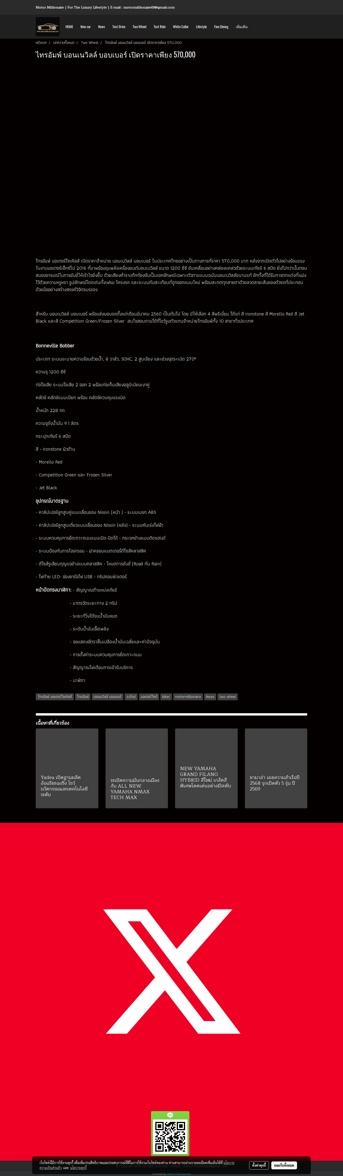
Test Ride (160, 26)
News (101, 26)
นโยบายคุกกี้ (78, 1168)
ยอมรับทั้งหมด (284, 1165)
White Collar (181, 26)
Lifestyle (201, 26)
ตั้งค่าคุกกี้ (259, 1165)
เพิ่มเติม (242, 26)
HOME (69, 26)
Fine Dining (221, 26)
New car (86, 26)
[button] (255, 27)
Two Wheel (139, 26)
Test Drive (118, 26)
